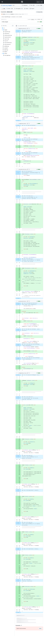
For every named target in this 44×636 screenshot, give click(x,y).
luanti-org (5, 5)
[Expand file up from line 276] (18, 197)
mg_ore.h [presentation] (6, 40)
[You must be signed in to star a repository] (39, 5)
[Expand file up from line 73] (18, 304)
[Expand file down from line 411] (18, 298)
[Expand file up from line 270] (18, 491)
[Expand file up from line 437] (18, 549)
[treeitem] (7, 41)
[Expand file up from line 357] (18, 523)
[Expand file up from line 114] (18, 398)
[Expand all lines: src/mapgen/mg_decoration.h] (29, 301)
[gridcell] (29, 31)
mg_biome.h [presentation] (7, 33)
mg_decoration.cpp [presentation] (8, 35)
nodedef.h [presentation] (6, 48)
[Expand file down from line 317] (18, 258)
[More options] (42, 28)
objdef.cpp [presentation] (6, 49)
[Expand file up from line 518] (18, 581)
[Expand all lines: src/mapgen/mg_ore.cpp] (29, 373)
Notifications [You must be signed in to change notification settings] (24, 5)
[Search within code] (29, 26)
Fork (32, 5)
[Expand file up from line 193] (18, 140)
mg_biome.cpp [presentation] (7, 31)
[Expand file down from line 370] (18, 548)
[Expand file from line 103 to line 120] (18, 344)
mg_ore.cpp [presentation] (7, 38)
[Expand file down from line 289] (18, 522)
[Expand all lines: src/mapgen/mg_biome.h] (29, 123)
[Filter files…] (7, 26)
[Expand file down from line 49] (18, 139)
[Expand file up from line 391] (18, 260)
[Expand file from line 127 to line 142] (18, 358)
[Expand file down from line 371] (18, 120)
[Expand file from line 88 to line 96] (18, 329)
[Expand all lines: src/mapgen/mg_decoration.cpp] (29, 169)
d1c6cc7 (32, 19)
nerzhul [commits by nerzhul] (12, 14)
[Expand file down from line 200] (18, 152)
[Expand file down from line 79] (18, 196)
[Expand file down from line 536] (18, 612)
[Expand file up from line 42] (18, 125)
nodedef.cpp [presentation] (6, 46)
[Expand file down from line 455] (18, 579)
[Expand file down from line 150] (18, 455)
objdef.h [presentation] (5, 51)
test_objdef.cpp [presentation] (7, 55)
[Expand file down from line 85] (18, 397)
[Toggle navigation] (2, 2)
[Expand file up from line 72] (18, 375)
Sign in (38, 1)
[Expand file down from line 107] (18, 56)
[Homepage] (22, 2)
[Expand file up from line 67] (18, 173)
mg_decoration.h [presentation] (8, 37)
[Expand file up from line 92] (18, 31)
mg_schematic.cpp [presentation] (8, 42)
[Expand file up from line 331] (18, 57)
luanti (10, 5)
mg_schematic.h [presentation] (8, 44)
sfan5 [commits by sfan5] (4, 14)
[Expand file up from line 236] (18, 154)
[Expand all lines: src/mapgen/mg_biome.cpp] (29, 28)
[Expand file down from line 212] (18, 489)
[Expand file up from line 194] (18, 457)
